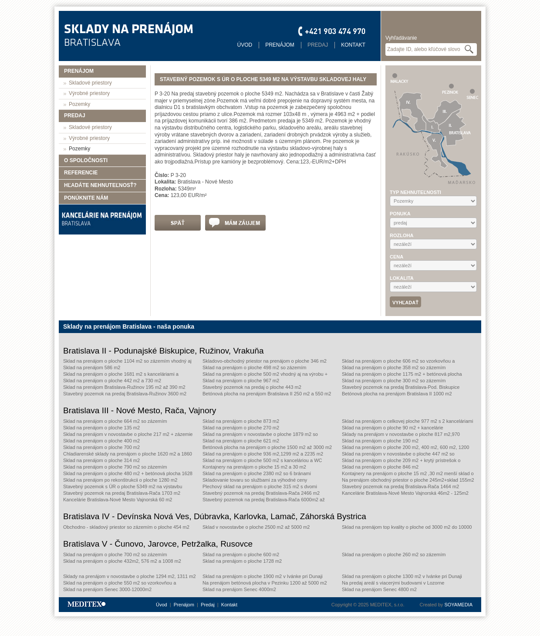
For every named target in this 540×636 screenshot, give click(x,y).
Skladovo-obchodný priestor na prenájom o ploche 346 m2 (264, 361)
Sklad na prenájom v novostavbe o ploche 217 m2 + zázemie (127, 434)
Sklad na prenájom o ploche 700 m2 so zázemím (115, 554)
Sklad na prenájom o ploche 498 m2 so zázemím (254, 367)
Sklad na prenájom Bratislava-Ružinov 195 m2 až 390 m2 (124, 387)
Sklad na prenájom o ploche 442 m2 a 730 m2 (112, 380)
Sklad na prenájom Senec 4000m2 (239, 589)
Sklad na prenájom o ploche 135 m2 (101, 427)
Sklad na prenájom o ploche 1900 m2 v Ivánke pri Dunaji (262, 576)
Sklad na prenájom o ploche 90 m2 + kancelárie (392, 427)
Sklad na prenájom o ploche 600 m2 (240, 554)
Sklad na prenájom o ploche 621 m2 (240, 440)
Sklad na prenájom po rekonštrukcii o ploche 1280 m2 (120, 480)
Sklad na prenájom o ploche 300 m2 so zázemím (394, 380)
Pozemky (79, 104)
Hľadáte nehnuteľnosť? (100, 185)
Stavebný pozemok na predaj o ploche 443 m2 (251, 387)
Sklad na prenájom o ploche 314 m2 (101, 460)
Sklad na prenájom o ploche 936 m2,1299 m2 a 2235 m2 (262, 453)
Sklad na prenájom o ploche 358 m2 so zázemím (394, 367)
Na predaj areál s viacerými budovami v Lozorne (393, 582)
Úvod (245, 45)
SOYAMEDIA (458, 604)
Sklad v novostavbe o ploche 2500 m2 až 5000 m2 (256, 527)
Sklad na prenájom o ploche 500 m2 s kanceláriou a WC (262, 460)
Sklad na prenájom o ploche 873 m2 (240, 421)
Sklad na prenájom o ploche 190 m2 (380, 440)
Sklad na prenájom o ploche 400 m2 (101, 440)
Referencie (81, 173)
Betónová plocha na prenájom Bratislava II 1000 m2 (397, 393)
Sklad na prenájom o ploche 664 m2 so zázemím (115, 421)
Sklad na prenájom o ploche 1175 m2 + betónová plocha (402, 374)
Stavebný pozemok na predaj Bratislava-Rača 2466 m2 (261, 493)
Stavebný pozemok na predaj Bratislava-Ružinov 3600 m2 (124, 393)
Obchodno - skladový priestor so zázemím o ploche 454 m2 (126, 527)
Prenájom (279, 45)
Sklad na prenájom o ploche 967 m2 (240, 380)
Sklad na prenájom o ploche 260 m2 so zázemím (394, 554)
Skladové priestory (90, 83)
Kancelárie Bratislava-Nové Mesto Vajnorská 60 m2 (117, 499)
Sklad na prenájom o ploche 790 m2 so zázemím (115, 466)
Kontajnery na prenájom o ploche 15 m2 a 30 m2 (254, 466)
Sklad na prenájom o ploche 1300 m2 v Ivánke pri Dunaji (402, 576)
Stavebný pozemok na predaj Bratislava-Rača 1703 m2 (121, 493)
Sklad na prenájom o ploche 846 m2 (380, 466)
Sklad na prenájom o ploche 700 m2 (101, 447)
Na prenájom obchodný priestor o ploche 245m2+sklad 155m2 (408, 480)
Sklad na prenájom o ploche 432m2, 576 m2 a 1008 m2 (122, 561)
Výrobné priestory (89, 93)
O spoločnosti (86, 160)
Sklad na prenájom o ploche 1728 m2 (242, 561)
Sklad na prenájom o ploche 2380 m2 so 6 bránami (256, 473)
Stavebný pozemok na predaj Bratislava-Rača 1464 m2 (400, 486)
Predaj (317, 45)
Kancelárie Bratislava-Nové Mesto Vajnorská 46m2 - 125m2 (405, 493)
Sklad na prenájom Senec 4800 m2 (379, 589)
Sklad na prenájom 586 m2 (91, 367)
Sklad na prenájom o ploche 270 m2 (240, 427)
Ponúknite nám (86, 198)
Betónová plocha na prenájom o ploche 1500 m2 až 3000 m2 (267, 447)
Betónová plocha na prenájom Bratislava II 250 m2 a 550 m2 (266, 393)
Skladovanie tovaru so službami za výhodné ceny (254, 480)
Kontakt (353, 45)
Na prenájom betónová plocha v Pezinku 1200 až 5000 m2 (264, 582)
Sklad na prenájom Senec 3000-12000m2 (107, 589)
